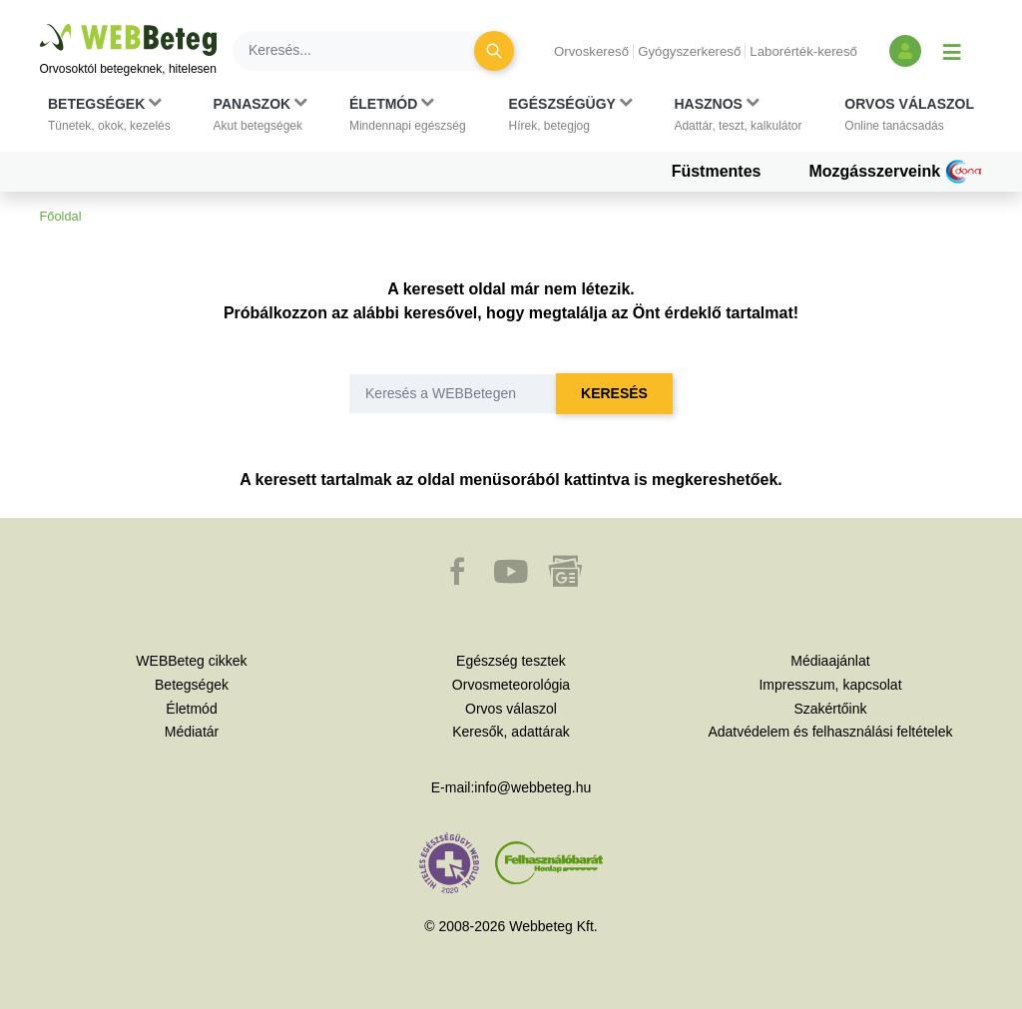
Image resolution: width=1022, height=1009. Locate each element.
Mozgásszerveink (895, 172)
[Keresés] (365, 51)
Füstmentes (717, 171)
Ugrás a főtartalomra (40, 24)
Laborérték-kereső (803, 51)
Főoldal (61, 216)
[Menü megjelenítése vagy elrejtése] (952, 51)
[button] (109, 115)
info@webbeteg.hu (532, 787)
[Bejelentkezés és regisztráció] (905, 51)
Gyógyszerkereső (689, 51)
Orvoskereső (591, 51)
